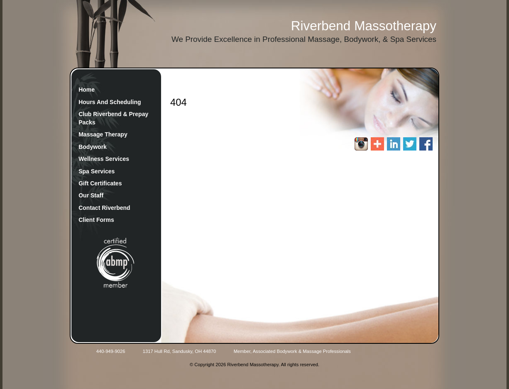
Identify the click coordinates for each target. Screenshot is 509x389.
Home (86, 89)
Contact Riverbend (104, 207)
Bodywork (92, 146)
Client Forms (96, 219)
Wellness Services (103, 159)
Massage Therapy (102, 134)
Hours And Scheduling (109, 102)
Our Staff (90, 195)
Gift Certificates (100, 183)
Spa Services (96, 171)
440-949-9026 (110, 351)
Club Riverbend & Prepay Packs (113, 118)
